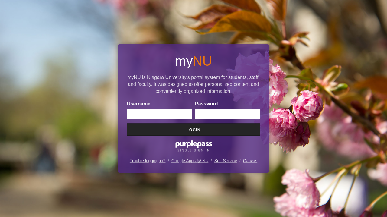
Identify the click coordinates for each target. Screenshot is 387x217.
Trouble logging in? (148, 160)
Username (138, 103)
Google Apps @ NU (189, 160)
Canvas (250, 160)
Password (206, 103)
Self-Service (225, 160)
